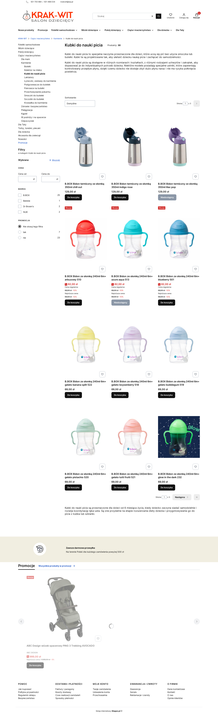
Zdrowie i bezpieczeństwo (34, 106)
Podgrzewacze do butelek (37, 84)
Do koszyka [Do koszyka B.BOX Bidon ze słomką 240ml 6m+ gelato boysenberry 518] (120, 395)
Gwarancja (135, 689)
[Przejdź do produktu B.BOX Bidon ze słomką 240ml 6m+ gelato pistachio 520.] (86, 437)
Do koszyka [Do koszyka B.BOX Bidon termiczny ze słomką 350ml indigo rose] (120, 197)
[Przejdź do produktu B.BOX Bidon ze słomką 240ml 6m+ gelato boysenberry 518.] (132, 344)
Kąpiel (24, 113)
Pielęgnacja (27, 110)
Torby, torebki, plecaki (29, 128)
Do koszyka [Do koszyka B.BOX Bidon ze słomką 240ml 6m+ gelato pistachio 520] (73, 487)
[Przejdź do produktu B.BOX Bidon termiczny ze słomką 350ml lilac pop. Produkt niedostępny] (179, 147)
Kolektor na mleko (33, 70)
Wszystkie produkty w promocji (56, 566)
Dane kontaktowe (176, 689)
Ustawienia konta (101, 692)
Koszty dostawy (63, 692)
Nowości (22, 139)
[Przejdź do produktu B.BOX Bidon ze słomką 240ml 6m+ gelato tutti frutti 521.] (132, 437)
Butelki (27, 66)
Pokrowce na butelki (34, 88)
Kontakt (171, 692)
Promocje (22, 142)
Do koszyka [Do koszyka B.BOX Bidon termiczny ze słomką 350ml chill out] (73, 197)
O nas (170, 695)
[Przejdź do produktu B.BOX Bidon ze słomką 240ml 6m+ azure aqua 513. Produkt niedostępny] (132, 239)
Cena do (45, 174)
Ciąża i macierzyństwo (40, 38)
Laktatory (29, 77)
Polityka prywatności (28, 692)
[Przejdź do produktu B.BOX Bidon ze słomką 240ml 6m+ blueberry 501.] (179, 239)
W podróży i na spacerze (33, 117)
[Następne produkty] (181, 497)
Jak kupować (24, 689)
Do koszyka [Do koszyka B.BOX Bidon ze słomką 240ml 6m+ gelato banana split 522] (73, 395)
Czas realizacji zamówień (67, 695)
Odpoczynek (27, 121)
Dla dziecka (24, 131)
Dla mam (25, 59)
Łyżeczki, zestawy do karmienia (40, 81)
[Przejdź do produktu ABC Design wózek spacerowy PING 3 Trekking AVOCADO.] (64, 609)
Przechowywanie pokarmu (37, 92)
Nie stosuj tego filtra (33, 226)
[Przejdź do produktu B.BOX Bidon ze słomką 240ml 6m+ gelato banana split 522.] (86, 344)
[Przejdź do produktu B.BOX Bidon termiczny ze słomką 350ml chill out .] (86, 147)
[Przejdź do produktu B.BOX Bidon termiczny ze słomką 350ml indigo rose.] (132, 147)
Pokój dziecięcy (26, 52)
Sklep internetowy (108, 711)
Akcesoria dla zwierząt (29, 135)
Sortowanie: (70, 97)
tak (24, 232)
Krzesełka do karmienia (35, 102)
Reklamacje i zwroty (140, 695)
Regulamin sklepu (27, 695)
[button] (158, 16)
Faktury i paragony (64, 689)
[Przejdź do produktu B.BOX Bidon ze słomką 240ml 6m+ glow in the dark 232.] (179, 437)
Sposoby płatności (64, 698)
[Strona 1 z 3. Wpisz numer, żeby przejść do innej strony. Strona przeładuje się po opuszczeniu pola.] (185, 103)
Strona (179, 103)
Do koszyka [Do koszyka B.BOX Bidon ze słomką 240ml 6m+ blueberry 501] (167, 302)
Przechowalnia (100, 695)
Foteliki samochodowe (29, 44)
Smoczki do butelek (34, 95)
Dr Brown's (28, 206)
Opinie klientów (175, 698)
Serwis (133, 692)
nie (24, 237)
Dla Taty (22, 124)
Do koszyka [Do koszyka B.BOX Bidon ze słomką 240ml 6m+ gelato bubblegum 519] (167, 395)
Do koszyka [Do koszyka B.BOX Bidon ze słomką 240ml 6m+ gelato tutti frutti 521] (120, 487)
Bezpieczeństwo (26, 698)
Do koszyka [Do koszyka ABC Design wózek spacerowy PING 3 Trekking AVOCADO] (35, 665)
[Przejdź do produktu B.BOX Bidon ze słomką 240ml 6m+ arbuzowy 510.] (86, 239)
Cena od (22, 174)
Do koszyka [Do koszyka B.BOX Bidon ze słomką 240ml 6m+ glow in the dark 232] (167, 487)
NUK (25, 212)
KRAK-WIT (22, 38)
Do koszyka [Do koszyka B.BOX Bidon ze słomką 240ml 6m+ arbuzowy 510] (73, 302)
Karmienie (58, 38)
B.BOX (26, 195)
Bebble (26, 200)
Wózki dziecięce (26, 48)
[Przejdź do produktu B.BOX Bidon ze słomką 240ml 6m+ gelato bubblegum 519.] (179, 344)
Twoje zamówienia (102, 689)
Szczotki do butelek (34, 99)
